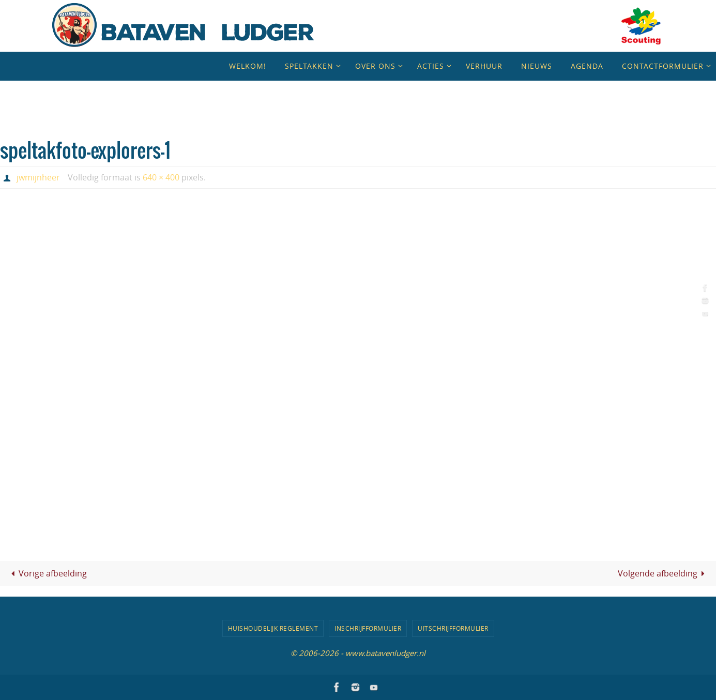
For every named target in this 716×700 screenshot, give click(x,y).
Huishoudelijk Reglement (273, 628)
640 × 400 (161, 177)
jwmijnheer (38, 177)
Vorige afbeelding (47, 573)
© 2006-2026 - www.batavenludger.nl (358, 653)
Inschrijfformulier (367, 628)
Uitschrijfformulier (453, 628)
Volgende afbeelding (663, 573)
